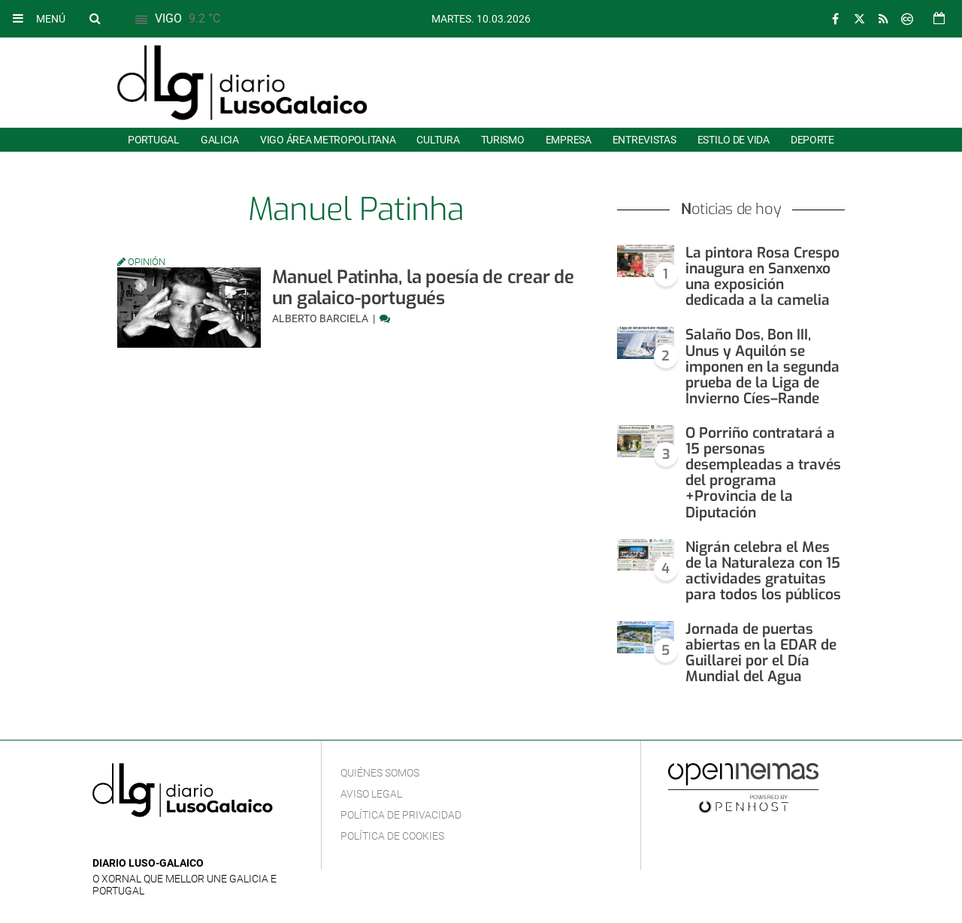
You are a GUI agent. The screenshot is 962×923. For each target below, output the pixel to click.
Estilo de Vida (733, 140)
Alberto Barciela (321, 318)
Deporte (812, 140)
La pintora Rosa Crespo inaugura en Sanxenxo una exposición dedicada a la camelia (762, 276)
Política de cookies (392, 836)
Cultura (437, 140)
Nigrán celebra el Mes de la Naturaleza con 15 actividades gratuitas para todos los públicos (763, 571)
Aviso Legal (371, 794)
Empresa (568, 140)
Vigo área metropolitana (327, 140)
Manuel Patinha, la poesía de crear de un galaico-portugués (423, 287)
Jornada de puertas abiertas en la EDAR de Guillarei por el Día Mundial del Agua (760, 653)
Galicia (220, 140)
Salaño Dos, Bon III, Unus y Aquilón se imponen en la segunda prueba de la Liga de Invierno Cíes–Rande (762, 366)
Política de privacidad (400, 815)
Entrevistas (644, 140)
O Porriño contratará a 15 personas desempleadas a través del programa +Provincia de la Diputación (763, 473)
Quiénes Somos (379, 773)
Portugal (154, 140)
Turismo (503, 140)
